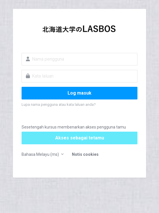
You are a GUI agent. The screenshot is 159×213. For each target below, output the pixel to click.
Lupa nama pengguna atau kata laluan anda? (59, 104)
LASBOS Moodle (79, 30)
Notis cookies (85, 154)
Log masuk (79, 93)
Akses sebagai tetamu (79, 138)
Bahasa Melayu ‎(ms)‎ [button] (41, 154)
